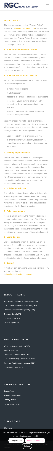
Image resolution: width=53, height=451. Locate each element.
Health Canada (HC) (11, 350)
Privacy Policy (9, 400)
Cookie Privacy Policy (12, 404)
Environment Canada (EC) (14, 367)
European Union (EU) (12, 318)
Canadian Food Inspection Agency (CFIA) (19, 363)
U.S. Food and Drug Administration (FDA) (19, 359)
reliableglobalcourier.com (24, 28)
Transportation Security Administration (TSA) (21, 301)
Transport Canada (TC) (13, 314)
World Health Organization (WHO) (17, 346)
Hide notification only (35, 440)
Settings (27, 446)
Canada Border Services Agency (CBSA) (19, 310)
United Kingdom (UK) (12, 322)
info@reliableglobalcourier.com (19, 274)
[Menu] (47, 5)
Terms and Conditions (12, 395)
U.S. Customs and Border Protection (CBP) (20, 305)
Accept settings (16, 440)
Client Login (8, 428)
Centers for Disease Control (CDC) (17, 355)
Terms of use (9, 391)
